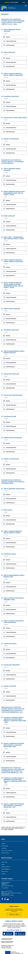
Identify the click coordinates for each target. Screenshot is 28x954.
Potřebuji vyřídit (5, 866)
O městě (3, 843)
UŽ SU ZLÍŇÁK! (14, 2)
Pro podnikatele (4, 845)
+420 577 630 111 (9, 891)
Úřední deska (4, 862)
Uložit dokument (9, 45)
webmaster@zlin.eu (9, 942)
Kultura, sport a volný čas (6, 850)
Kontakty (3, 873)
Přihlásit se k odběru (14, 914)
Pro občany (3, 848)
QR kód (6, 37)
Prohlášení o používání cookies (7, 945)
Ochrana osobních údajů (6, 946)
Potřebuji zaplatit (5, 869)
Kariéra (3, 864)
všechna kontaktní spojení (7, 885)
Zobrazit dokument (9, 41)
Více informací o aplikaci (14, 930)
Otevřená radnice (5, 852)
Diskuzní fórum (4, 871)
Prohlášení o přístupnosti (6, 947)
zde (9, 828)
